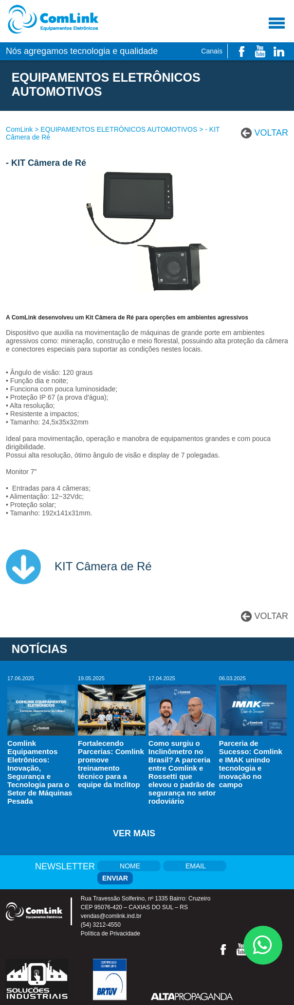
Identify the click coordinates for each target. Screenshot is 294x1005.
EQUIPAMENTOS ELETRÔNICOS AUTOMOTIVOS (118, 129)
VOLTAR (271, 133)
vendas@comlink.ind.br (111, 916)
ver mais (134, 833)
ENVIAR (115, 878)
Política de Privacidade (110, 933)
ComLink (19, 129)
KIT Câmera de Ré (103, 566)
